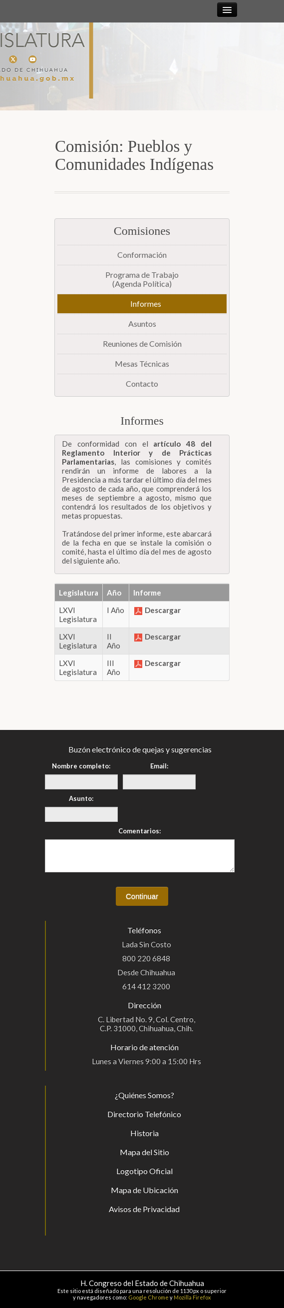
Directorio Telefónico (144, 1114)
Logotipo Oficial (144, 1171)
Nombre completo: (81, 766)
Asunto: (81, 798)
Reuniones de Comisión (142, 343)
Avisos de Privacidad (144, 1209)
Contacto (142, 383)
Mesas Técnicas (142, 363)
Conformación (142, 254)
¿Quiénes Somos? (144, 1095)
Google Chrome (148, 1297)
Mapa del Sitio (144, 1152)
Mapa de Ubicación (144, 1190)
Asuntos (142, 323)
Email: (159, 766)
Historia (144, 1133)
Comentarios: (139, 831)
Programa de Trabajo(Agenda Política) (142, 279)
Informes (145, 303)
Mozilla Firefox (192, 1297)
